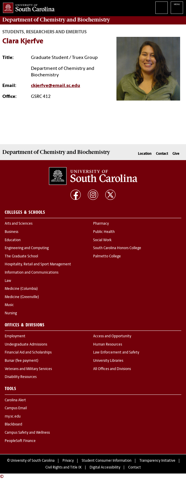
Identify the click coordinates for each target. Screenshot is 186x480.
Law (8, 281)
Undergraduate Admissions (26, 344)
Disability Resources (21, 377)
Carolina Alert (15, 400)
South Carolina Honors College (117, 248)
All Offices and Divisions (112, 369)
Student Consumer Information (106, 461)
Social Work (102, 240)
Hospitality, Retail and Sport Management (38, 264)
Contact (162, 154)
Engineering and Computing (27, 248)
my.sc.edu (13, 416)
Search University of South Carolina (161, 7)
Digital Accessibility (105, 467)
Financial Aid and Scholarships (28, 352)
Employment (15, 336)
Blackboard (13, 424)
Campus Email (16, 408)
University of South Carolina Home (27, 6)
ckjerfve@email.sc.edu (55, 85)
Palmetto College (107, 256)
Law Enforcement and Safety (116, 352)
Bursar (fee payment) (21, 361)
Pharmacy (101, 224)
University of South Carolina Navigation (177, 7)
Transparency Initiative (157, 461)
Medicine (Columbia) (21, 289)
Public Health (104, 232)
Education (13, 240)
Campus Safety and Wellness (27, 433)
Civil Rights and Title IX (63, 467)
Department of (56, 20)
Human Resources (107, 344)
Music (9, 305)
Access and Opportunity (112, 336)
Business (11, 232)
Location (145, 154)
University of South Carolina (33, 461)
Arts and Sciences (18, 224)
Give (175, 154)
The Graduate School (21, 256)
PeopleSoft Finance (20, 441)
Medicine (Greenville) (22, 297)
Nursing (11, 313)
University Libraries (108, 361)
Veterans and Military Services (28, 369)
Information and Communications (31, 272)
